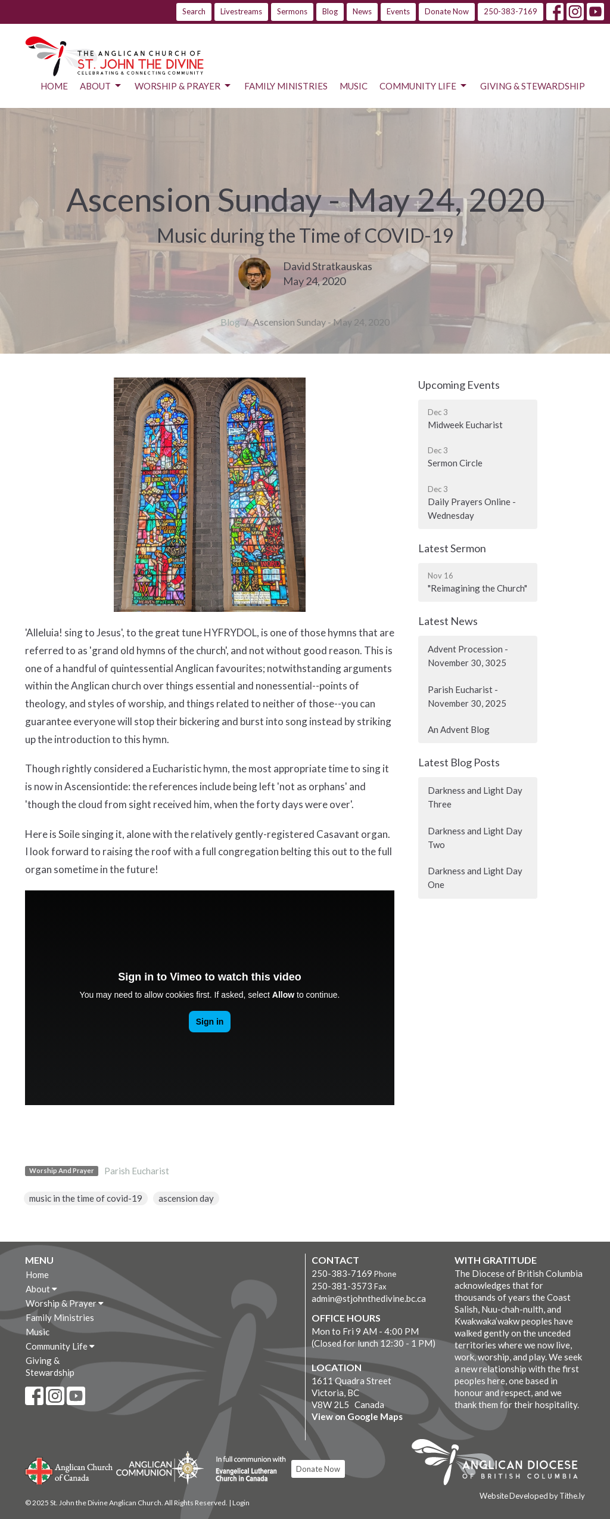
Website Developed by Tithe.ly (532, 1496)
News (362, 11)
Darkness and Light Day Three (475, 797)
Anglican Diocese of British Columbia (500, 1464)
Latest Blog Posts (459, 762)
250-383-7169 (510, 11)
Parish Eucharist (136, 1170)
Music (354, 86)
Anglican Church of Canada (69, 1469)
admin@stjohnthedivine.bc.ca (369, 1298)
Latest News (448, 620)
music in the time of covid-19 (85, 1198)
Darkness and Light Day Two (475, 837)
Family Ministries (286, 86)
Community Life (423, 86)
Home (54, 86)
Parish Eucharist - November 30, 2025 (467, 696)
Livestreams (241, 11)
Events (398, 11)
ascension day (186, 1198)
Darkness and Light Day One (475, 877)
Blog (330, 11)
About (101, 86)
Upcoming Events (459, 384)
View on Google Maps (357, 1416)
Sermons (292, 11)
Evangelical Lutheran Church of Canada (246, 1469)
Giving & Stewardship (532, 86)
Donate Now (447, 11)
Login (241, 1502)
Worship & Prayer (183, 86)
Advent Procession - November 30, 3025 (468, 656)
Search (194, 11)
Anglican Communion (160, 1467)
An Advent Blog (459, 729)
